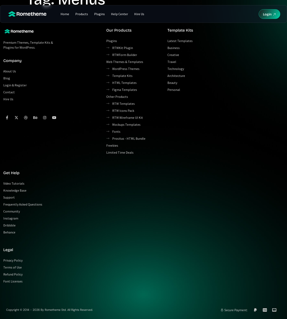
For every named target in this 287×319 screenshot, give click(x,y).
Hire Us (139, 14)
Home (65, 14)
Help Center (119, 14)
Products (81, 14)
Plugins (99, 14)
